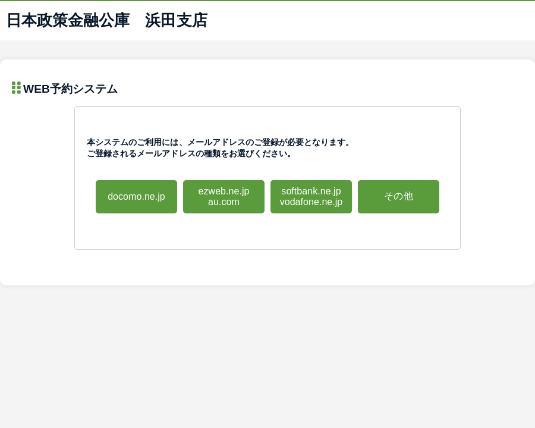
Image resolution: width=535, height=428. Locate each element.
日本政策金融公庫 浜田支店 (106, 20)
